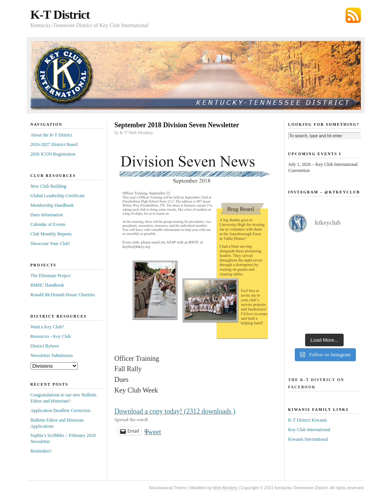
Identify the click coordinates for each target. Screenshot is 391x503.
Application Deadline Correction (60, 410)
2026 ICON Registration (53, 154)
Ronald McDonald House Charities (63, 294)
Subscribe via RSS (353, 15)
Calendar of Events (48, 224)
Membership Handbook (52, 205)
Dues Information (47, 214)
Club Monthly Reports (51, 234)
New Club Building (48, 186)
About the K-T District (51, 135)
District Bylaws (45, 346)
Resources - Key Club (51, 336)
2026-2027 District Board (54, 144)
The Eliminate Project (51, 275)
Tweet (152, 431)
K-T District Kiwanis (307, 420)
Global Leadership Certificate (58, 195)
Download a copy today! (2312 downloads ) (175, 411)
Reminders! (41, 451)
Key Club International (309, 429)
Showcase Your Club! (50, 243)
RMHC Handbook (47, 285)
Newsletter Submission (52, 355)
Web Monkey (225, 487)
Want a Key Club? (47, 326)
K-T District (60, 14)
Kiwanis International (308, 439)
